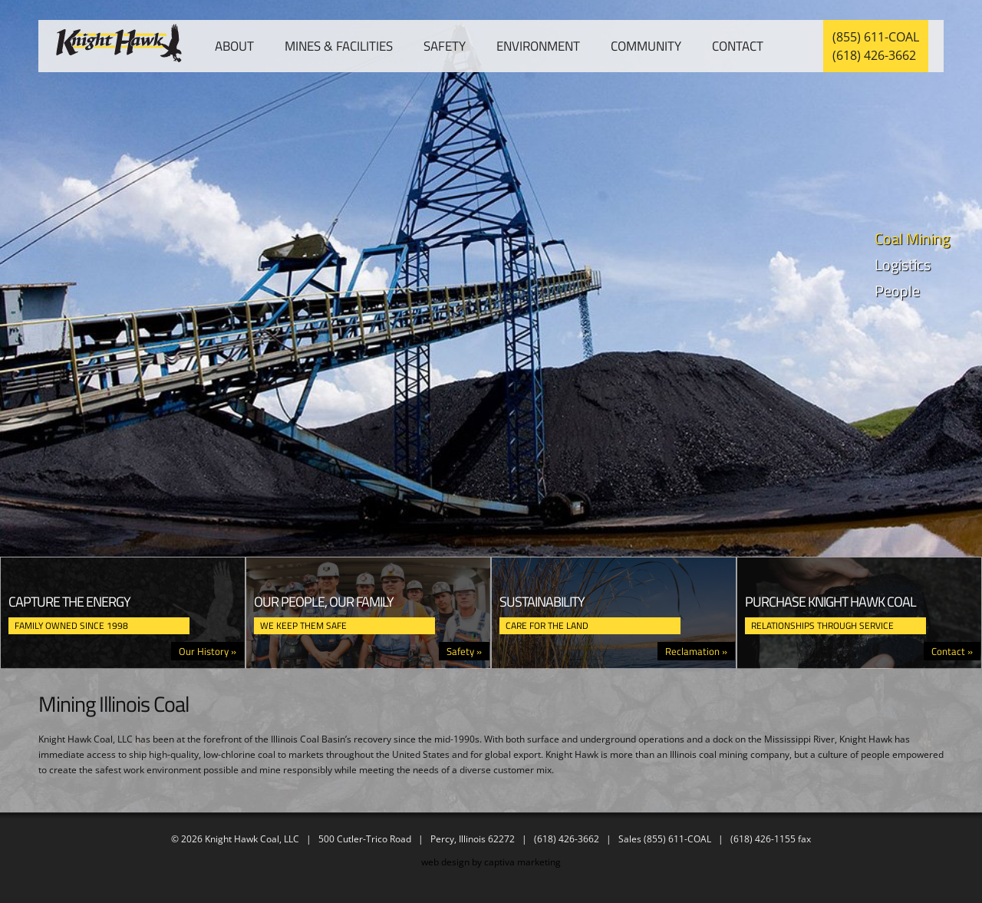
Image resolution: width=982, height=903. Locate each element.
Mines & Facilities (339, 46)
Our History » (207, 651)
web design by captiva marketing (491, 861)
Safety (444, 46)
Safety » (464, 651)
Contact (737, 46)
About (234, 46)
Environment (538, 46)
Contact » (952, 651)
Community (646, 46)
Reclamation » (696, 651)
